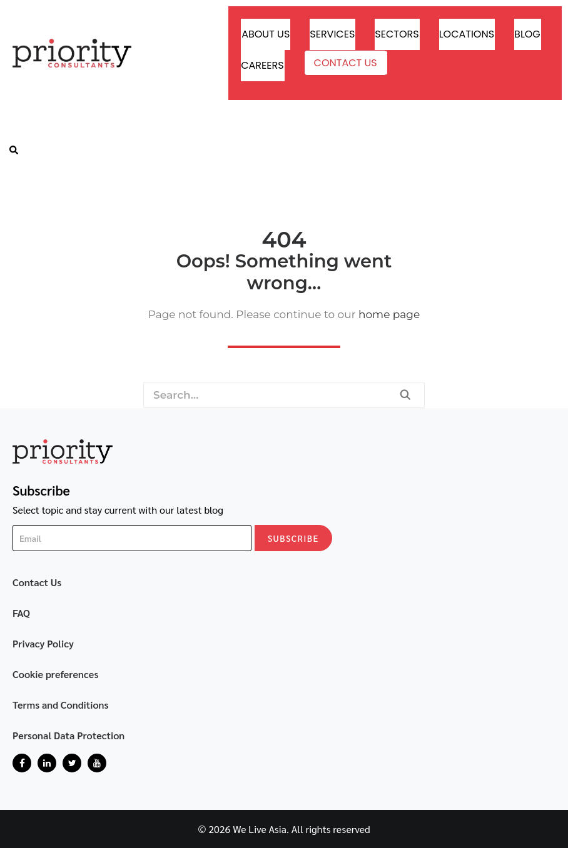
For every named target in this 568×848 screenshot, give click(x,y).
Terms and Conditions (61, 704)
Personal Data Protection (68, 735)
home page (389, 314)
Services (332, 34)
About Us (265, 34)
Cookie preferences (56, 674)
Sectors (396, 34)
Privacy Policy (43, 643)
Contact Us (345, 63)
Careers (262, 65)
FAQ (21, 612)
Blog (527, 34)
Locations (466, 34)
